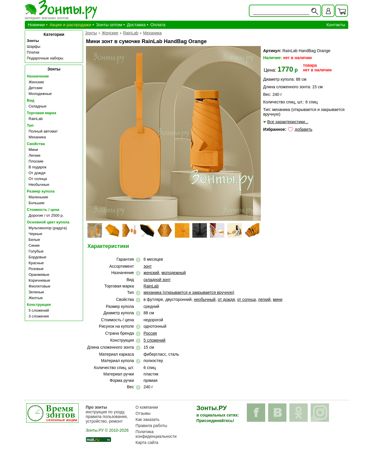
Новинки (36, 24)
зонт (148, 266)
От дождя (37, 173)
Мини (33, 149)
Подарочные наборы (45, 58)
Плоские (36, 161)
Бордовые (37, 257)
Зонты (33, 40)
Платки (33, 52)
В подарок (37, 167)
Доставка (136, 24)
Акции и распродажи (70, 24)
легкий (264, 299)
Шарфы (33, 46)
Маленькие (38, 197)
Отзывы (143, 413)
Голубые (36, 251)
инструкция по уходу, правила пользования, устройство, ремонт (107, 414)
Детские (36, 88)
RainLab (36, 119)
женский (151, 272)
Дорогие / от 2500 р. (46, 215)
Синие (34, 245)
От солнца (38, 179)
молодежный (173, 272)
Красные (36, 263)
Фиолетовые (39, 286)
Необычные (39, 184)
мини (277, 299)
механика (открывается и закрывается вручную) (189, 292)
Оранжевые (39, 274)
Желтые (36, 298)
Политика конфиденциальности (156, 434)
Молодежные (40, 93)
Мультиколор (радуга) (48, 228)
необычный (204, 299)
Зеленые (36, 292)
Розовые (36, 269)
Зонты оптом (109, 24)
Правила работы (151, 425)
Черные (35, 234)
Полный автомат (43, 131)
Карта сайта (147, 442)
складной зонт (157, 279)
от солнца (246, 299)
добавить (303, 129)
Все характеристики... (287, 121)
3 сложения (39, 316)
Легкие (35, 155)
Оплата (158, 24)
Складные (37, 106)
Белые (34, 239)
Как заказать (147, 419)
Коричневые (39, 280)
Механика (37, 137)
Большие (37, 203)
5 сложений (39, 310)
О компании (147, 407)
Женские (36, 82)
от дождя (226, 299)
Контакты (335, 24)
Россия (150, 333)
